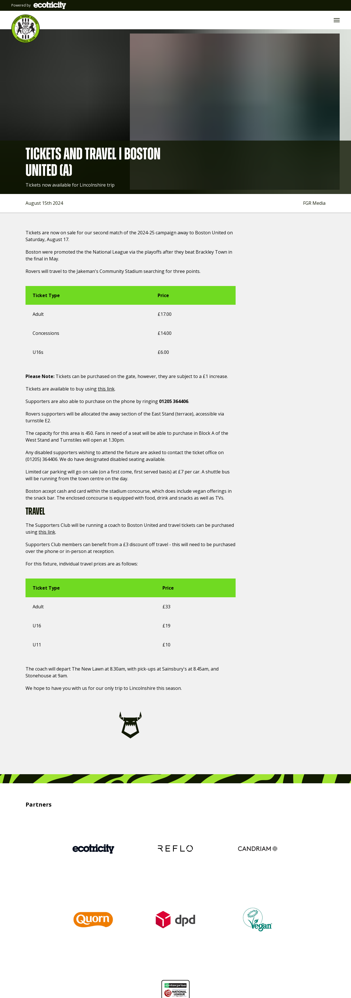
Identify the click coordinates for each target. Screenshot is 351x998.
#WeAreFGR (270, 938)
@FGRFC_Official (111, 938)
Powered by (38, 5)
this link (101, 388)
